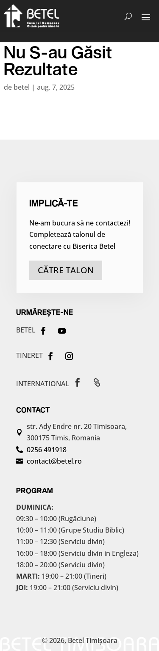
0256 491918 (47, 449)
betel (22, 87)
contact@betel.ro (54, 461)
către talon (66, 270)
